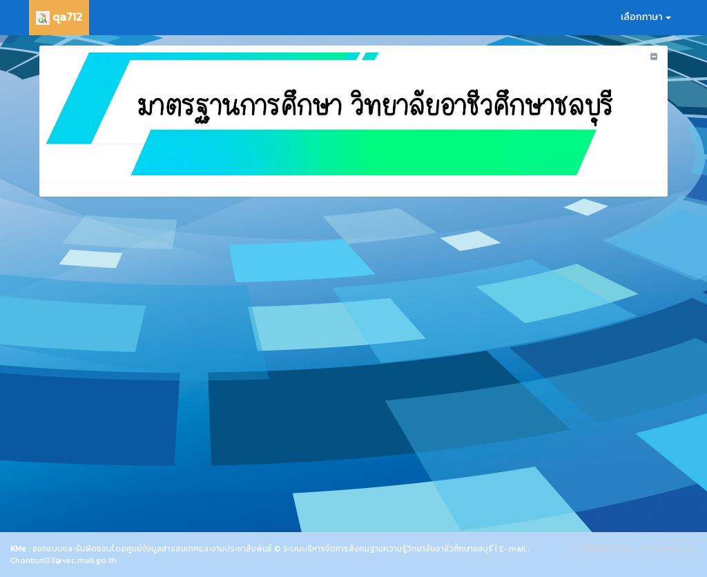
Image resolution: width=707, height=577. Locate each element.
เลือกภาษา (646, 17)
